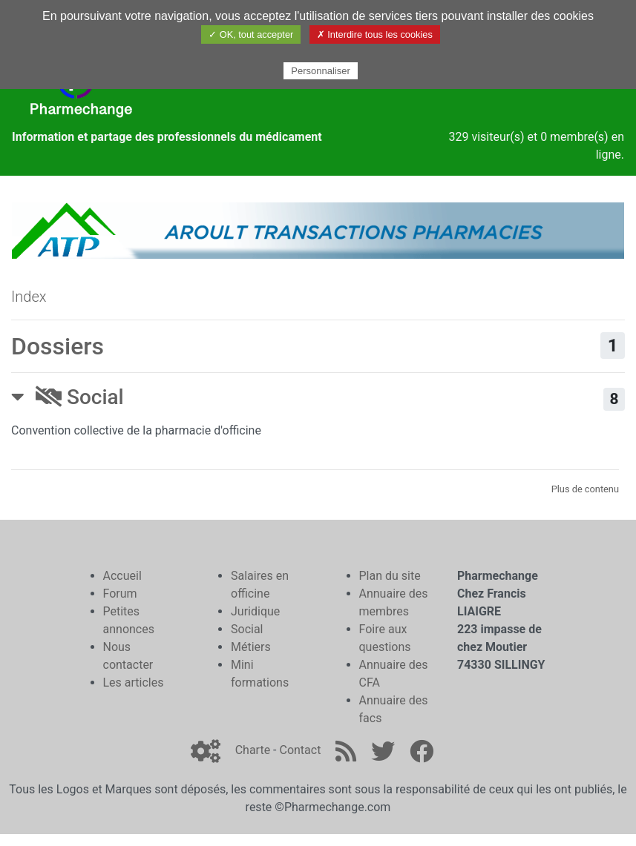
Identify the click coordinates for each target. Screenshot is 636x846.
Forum (120, 593)
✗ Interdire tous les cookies (375, 34)
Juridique (255, 611)
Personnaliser (320, 70)
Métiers (251, 647)
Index (29, 296)
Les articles (133, 682)
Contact (300, 750)
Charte (252, 750)
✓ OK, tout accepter (251, 34)
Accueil (122, 576)
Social (80, 397)
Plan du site (390, 576)
